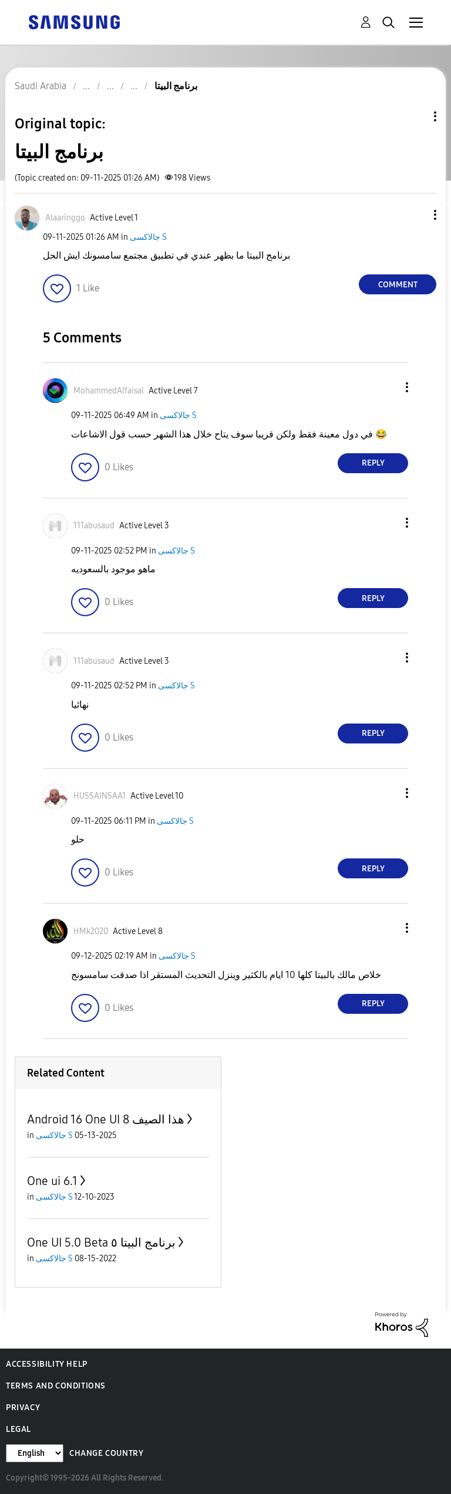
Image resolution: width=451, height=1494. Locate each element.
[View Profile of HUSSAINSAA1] (99, 796)
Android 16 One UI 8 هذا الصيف (105, 1119)
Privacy (23, 1407)
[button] (416, 215)
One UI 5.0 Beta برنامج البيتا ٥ (101, 1242)
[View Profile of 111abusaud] (94, 526)
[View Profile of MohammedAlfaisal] (108, 391)
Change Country (106, 1453)
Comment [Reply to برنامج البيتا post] (398, 285)
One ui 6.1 (52, 1181)
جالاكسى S (148, 237)
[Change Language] (34, 1453)
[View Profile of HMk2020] (90, 931)
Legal (18, 1429)
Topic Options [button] (415, 116)
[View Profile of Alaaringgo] (65, 218)
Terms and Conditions (56, 1386)
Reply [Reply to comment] (373, 463)
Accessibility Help (46, 1364)
